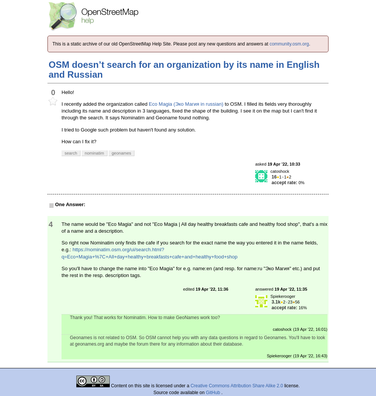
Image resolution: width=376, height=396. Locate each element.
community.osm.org (289, 44)
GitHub (213, 392)
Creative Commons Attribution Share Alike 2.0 (237, 385)
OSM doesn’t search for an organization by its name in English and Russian (184, 69)
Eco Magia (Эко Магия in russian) (186, 104)
